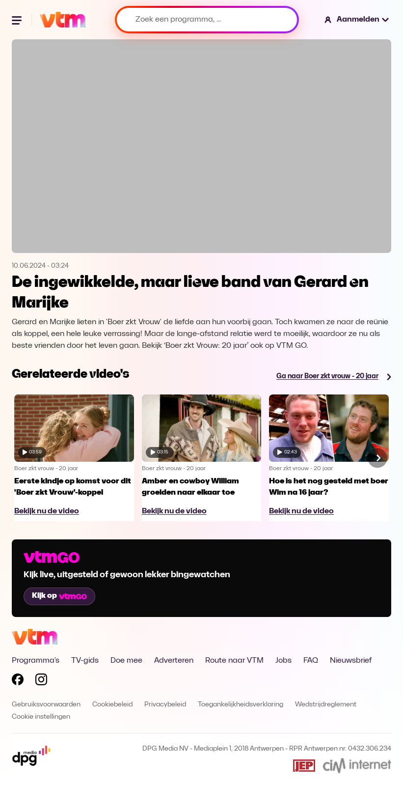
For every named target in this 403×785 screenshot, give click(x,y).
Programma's (35, 661)
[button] (357, 20)
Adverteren (173, 661)
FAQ (310, 661)
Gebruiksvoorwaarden (46, 704)
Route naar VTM (234, 661)
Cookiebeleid (112, 704)
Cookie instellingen (41, 717)
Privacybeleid (165, 704)
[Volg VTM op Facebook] (18, 681)
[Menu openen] (18, 20)
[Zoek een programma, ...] (207, 19)
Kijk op (59, 596)
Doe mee (126, 661)
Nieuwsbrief (351, 661)
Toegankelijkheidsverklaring (240, 704)
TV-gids (85, 661)
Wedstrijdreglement (325, 704)
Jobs (283, 661)
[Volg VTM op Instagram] (41, 681)
